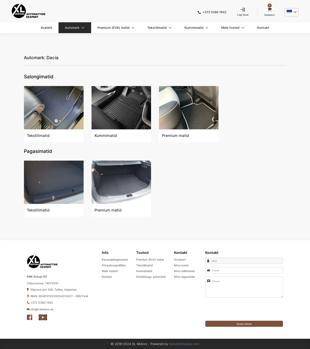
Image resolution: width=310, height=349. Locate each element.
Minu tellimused (184, 271)
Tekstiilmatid (144, 265)
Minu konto (181, 265)
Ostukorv (180, 259)
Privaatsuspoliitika (114, 265)
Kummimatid (144, 271)
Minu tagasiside (184, 276)
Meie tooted (110, 271)
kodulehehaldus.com (184, 344)
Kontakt (107, 276)
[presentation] (235, 313)
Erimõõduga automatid (151, 276)
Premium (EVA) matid (150, 259)
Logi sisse (243, 14)
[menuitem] (291, 12)
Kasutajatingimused (115, 259)
